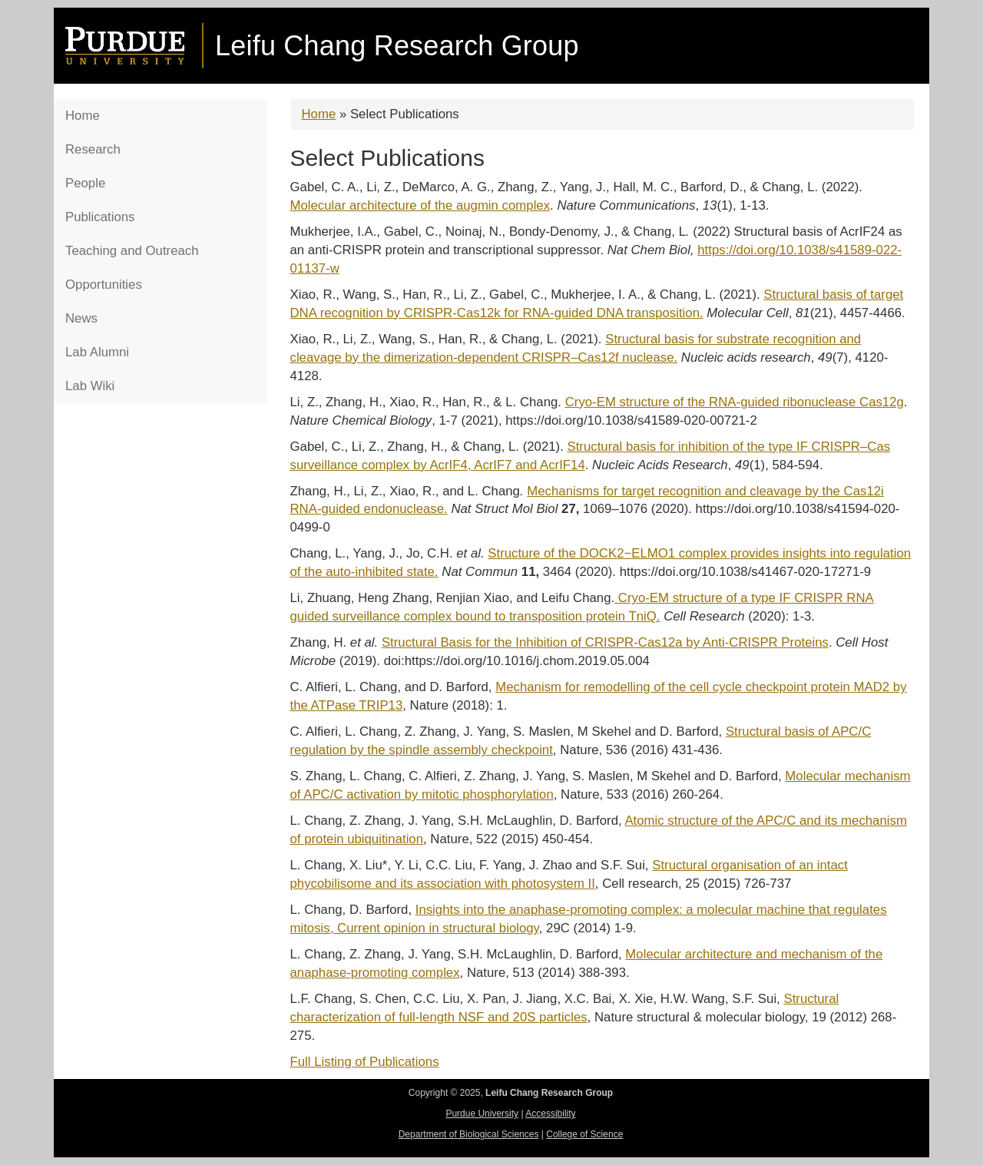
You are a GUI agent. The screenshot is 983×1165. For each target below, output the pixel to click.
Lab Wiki (89, 386)
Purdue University (481, 1113)
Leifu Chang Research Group (397, 45)
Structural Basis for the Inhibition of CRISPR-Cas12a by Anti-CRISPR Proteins (605, 642)
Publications (100, 217)
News (81, 318)
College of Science (584, 1134)
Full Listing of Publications (364, 1061)
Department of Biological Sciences (469, 1134)
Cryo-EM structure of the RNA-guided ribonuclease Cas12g (734, 402)
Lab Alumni (97, 352)
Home (82, 115)
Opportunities (103, 284)
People (85, 183)
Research (93, 149)
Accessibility (550, 1113)
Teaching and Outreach (132, 250)
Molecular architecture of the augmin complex (420, 205)
